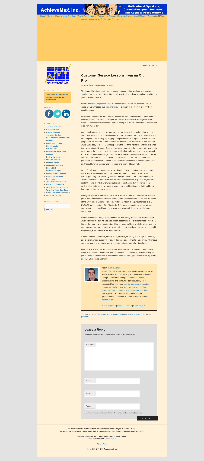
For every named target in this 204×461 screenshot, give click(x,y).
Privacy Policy (102, 444)
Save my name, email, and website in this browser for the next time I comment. (115, 413)
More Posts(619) (139, 306)
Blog (162, 16)
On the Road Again (120, 314)
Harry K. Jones (107, 85)
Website (89, 406)
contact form (107, 300)
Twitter (113, 306)
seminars (132, 277)
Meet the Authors (53, 160)
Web (108, 306)
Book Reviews (87, 19)
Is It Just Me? (51, 149)
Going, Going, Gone (54, 143)
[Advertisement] (102, 40)
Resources (50, 179)
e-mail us (64, 95)
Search (98, 19)
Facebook (120, 306)
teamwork (134, 290)
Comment (90, 344)
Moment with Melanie (54, 165)
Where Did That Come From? (58, 193)
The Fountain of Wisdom (56, 182)
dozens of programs (98, 104)
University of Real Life (55, 184)
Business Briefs (52, 130)
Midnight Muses (52, 162)
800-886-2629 (54, 95)
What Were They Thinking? (57, 187)
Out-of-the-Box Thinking (56, 173)
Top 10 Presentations (87, 16)
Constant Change (53, 132)
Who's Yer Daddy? (53, 195)
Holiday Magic (52, 146)
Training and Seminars (107, 16)
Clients (143, 16)
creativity (113, 287)
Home (42, 16)
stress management (120, 290)
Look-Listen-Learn (53, 157)
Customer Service (105, 314)
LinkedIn (129, 306)
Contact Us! (117, 19)
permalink (85, 317)
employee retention (126, 287)
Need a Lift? (51, 168)
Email (88, 393)
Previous (145, 65)
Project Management (54, 176)
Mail (103, 306)
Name (88, 380)
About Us (51, 16)
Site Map (107, 19)
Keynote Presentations (128, 16)
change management (133, 284)
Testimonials (153, 16)
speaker (84, 94)
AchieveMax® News (54, 127)
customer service (113, 107)
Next (154, 65)
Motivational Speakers (66, 16)
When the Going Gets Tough (57, 190)
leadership (106, 290)
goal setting (141, 287)
